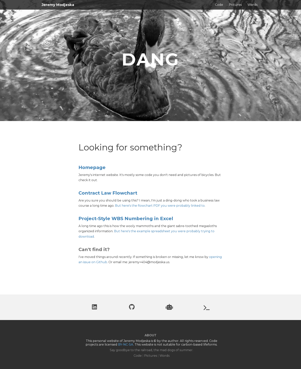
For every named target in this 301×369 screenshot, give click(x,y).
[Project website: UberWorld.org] (207, 308)
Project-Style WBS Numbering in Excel (126, 218)
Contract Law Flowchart (108, 193)
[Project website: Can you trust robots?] (169, 308)
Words (252, 5)
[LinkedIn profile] (94, 308)
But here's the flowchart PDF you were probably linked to (160, 205)
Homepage (92, 167)
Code (219, 5)
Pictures (235, 5)
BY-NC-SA (125, 344)
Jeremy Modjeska (57, 5)
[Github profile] (132, 308)
